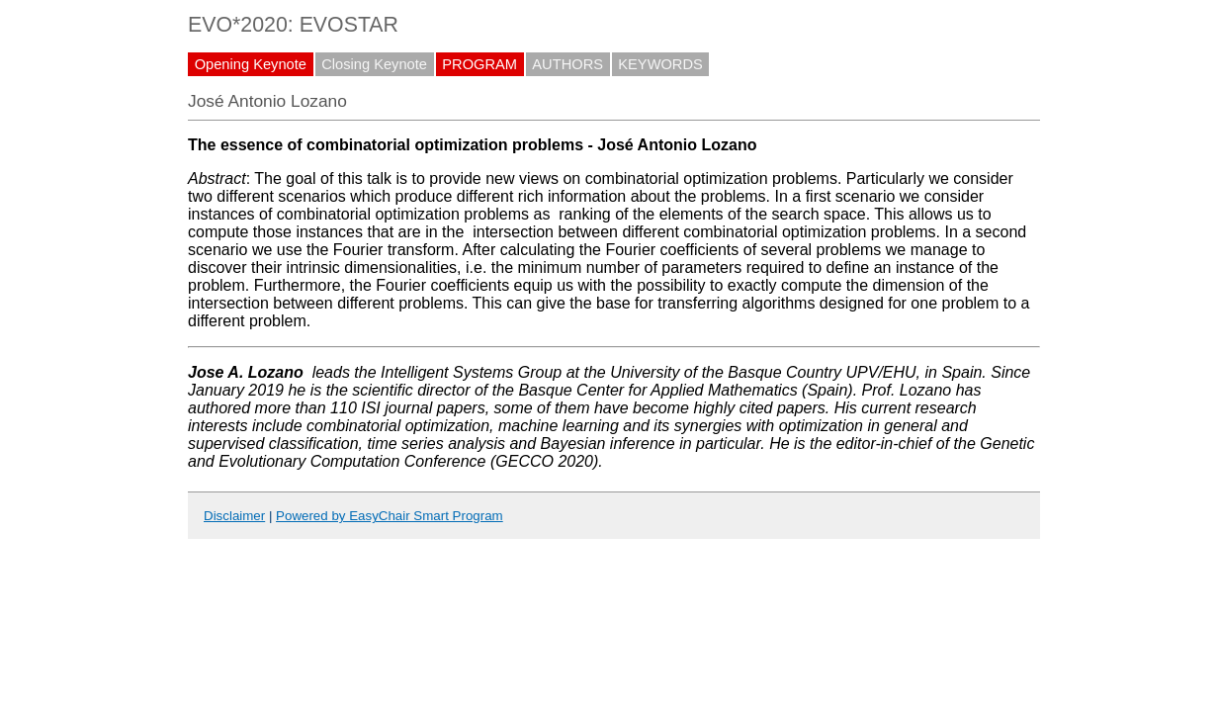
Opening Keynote (250, 64)
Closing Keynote (374, 64)
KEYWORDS (660, 64)
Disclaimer (234, 515)
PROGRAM (479, 64)
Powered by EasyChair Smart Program (389, 515)
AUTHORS (567, 64)
